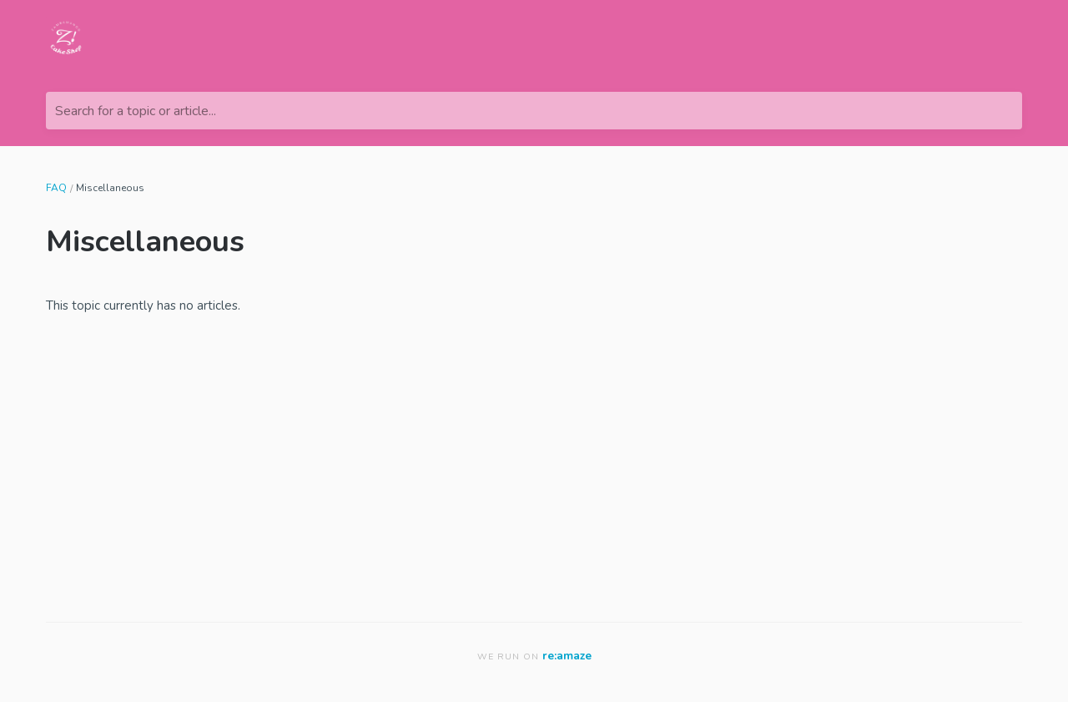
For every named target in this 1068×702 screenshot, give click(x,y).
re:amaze (567, 656)
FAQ (56, 187)
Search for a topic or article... (135, 111)
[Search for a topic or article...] (534, 110)
